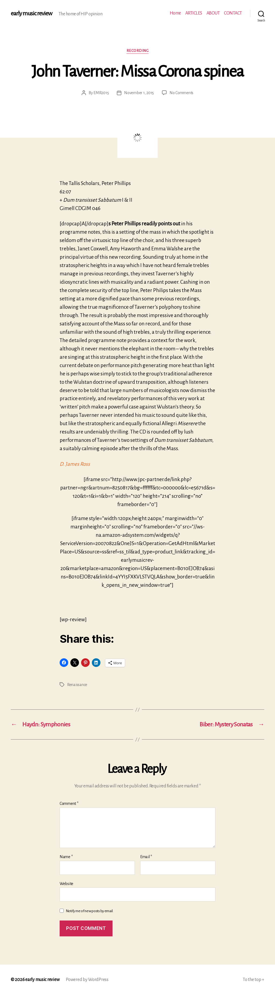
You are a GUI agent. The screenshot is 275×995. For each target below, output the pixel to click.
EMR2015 (101, 93)
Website (66, 884)
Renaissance (77, 685)
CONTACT (233, 13)
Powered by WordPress (87, 979)
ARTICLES (193, 13)
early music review (31, 13)
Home (175, 13)
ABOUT (213, 13)
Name (66, 857)
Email (146, 857)
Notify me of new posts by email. (89, 911)
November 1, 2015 (139, 93)
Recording (137, 51)
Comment (69, 803)
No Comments (181, 93)
